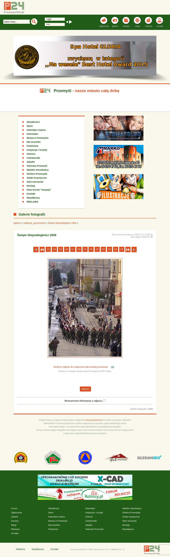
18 (79, 249)
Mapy (13, 525)
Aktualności (33, 122)
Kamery (15, 521)
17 (72, 249)
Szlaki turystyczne (37, 177)
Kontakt (31, 193)
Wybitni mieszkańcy (38, 169)
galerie (17, 223)
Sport (30, 126)
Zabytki (31, 162)
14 (54, 249)
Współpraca (33, 197)
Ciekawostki (33, 158)
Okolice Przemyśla (37, 173)
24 (115, 249)
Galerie (14, 516)
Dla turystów (34, 142)
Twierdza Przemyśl (37, 166)
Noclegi (31, 185)
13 (48, 249)
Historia (31, 154)
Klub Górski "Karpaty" (39, 189)
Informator (32, 134)
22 (103, 249)
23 (109, 249)
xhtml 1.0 (115, 549)
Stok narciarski (35, 181)
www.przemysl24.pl (93, 420)
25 (122, 249)
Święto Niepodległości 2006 (62, 223)
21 (97, 249)
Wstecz (85, 389)
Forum (14, 508)
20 (91, 249)
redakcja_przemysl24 (34, 223)
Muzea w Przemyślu (37, 138)
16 (66, 249)
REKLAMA (32, 201)
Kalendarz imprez (36, 130)
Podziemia (32, 146)
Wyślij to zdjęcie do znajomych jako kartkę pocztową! (80, 367)
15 (60, 249)
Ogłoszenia (16, 512)
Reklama (15, 529)
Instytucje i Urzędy (37, 150)
